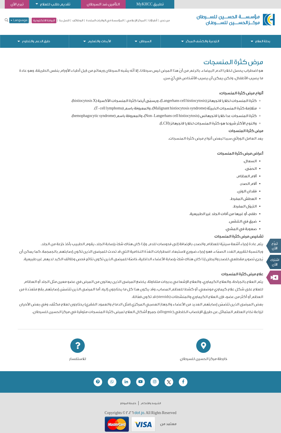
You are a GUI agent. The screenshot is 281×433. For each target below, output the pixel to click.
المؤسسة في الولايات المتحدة (105, 20)
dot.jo (139, 409)
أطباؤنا (152, 20)
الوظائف (77, 20)
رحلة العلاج (262, 38)
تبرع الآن (273, 245)
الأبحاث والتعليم (99, 38)
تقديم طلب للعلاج (55, 4)
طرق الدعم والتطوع (36, 38)
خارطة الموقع (128, 399)
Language (19, 20)
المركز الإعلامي (136, 20)
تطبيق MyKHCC (150, 4)
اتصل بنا (64, 20)
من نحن (165, 20)
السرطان (145, 38)
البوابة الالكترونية (44, 20)
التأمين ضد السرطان (103, 4)
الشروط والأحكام (151, 399)
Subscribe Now (273, 261)
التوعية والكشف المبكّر (202, 38)
